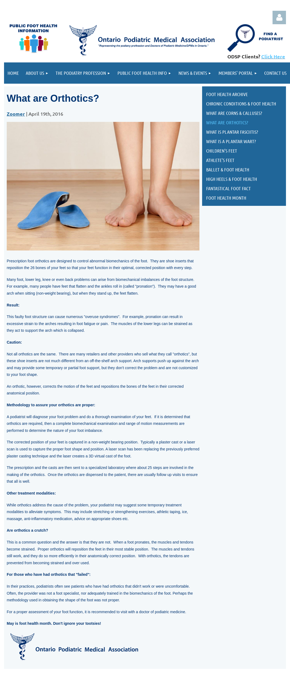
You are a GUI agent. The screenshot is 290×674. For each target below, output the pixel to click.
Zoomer (16, 114)
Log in (279, 17)
